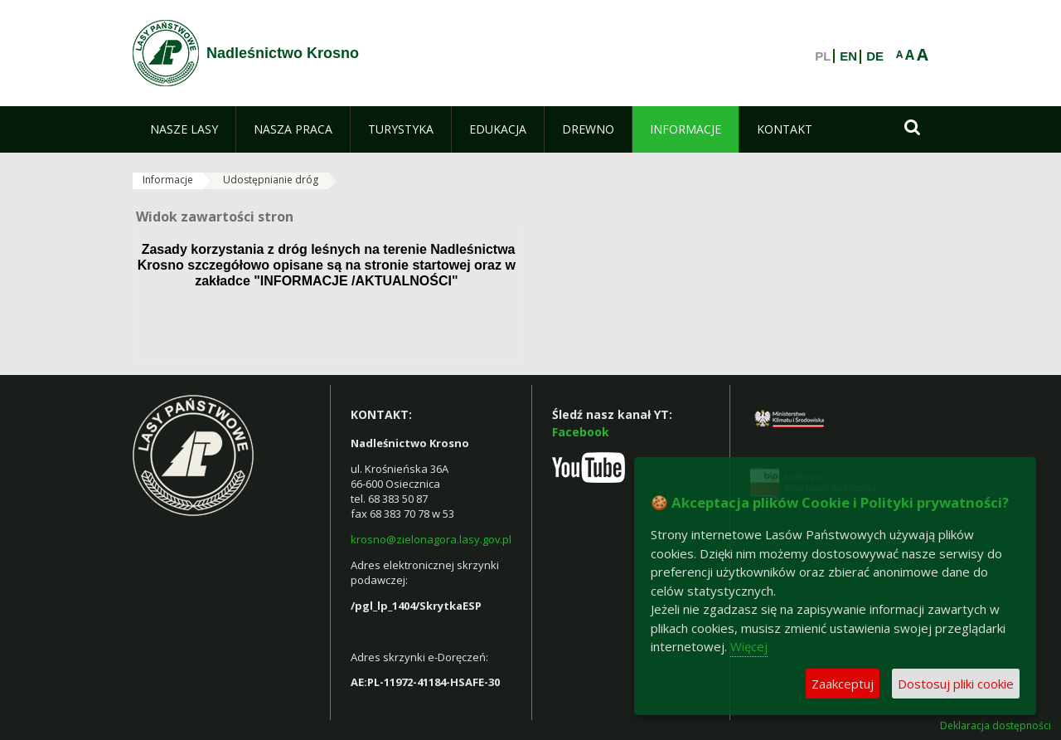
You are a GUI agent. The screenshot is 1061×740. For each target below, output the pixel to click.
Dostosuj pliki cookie (956, 683)
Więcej (749, 646)
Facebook (580, 432)
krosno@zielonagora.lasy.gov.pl (431, 539)
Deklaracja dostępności (995, 726)
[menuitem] (184, 129)
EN (848, 56)
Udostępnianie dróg (270, 180)
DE (875, 56)
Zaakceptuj (842, 683)
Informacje (168, 180)
